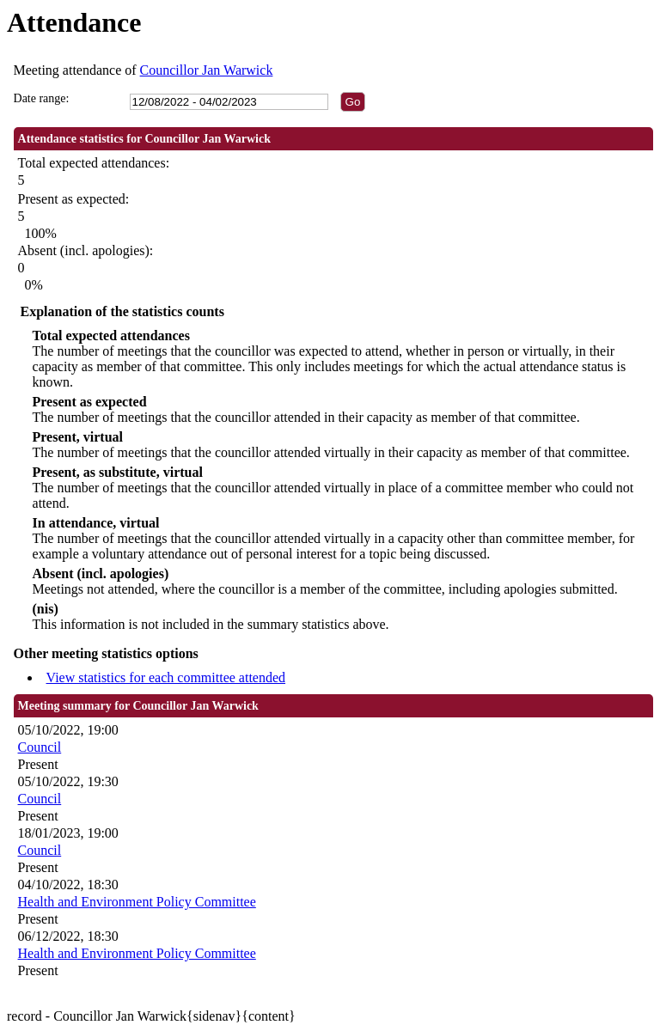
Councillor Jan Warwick (206, 70)
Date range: (42, 98)
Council (40, 747)
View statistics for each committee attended (166, 677)
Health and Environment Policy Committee (137, 901)
